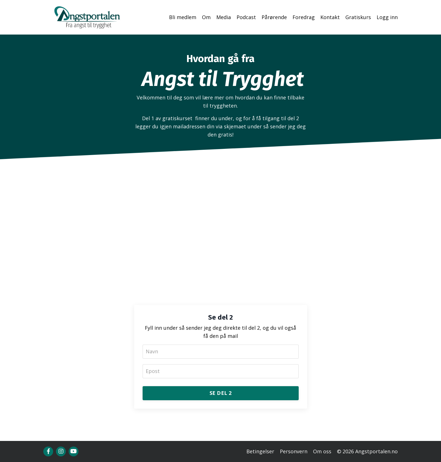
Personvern (293, 451)
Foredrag (303, 17)
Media (223, 17)
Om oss (322, 451)
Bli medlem (182, 17)
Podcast (246, 17)
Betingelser (260, 451)
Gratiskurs (358, 17)
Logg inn (387, 17)
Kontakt (330, 17)
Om (206, 17)
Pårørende (274, 17)
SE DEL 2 (221, 393)
